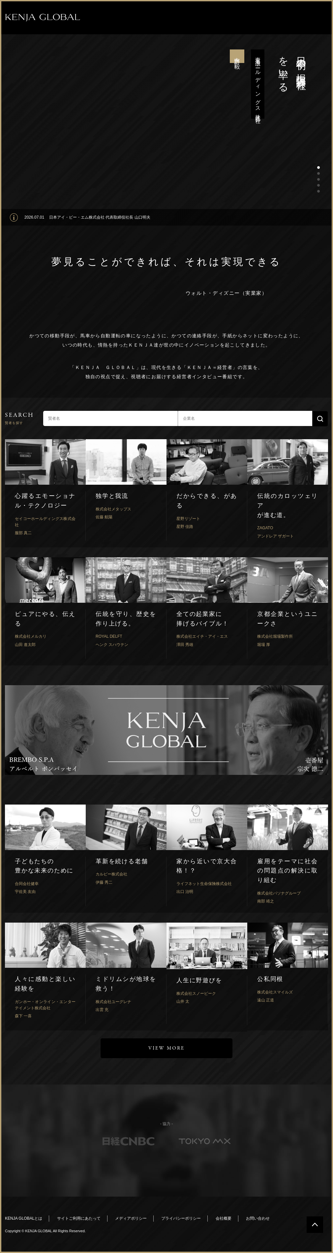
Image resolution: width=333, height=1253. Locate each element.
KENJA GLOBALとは (23, 1218)
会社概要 (223, 1218)
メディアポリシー (131, 1218)
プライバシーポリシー (181, 1218)
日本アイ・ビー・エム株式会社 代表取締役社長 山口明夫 (99, 217)
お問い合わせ (258, 1218)
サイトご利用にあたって (79, 1218)
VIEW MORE (166, 1048)
